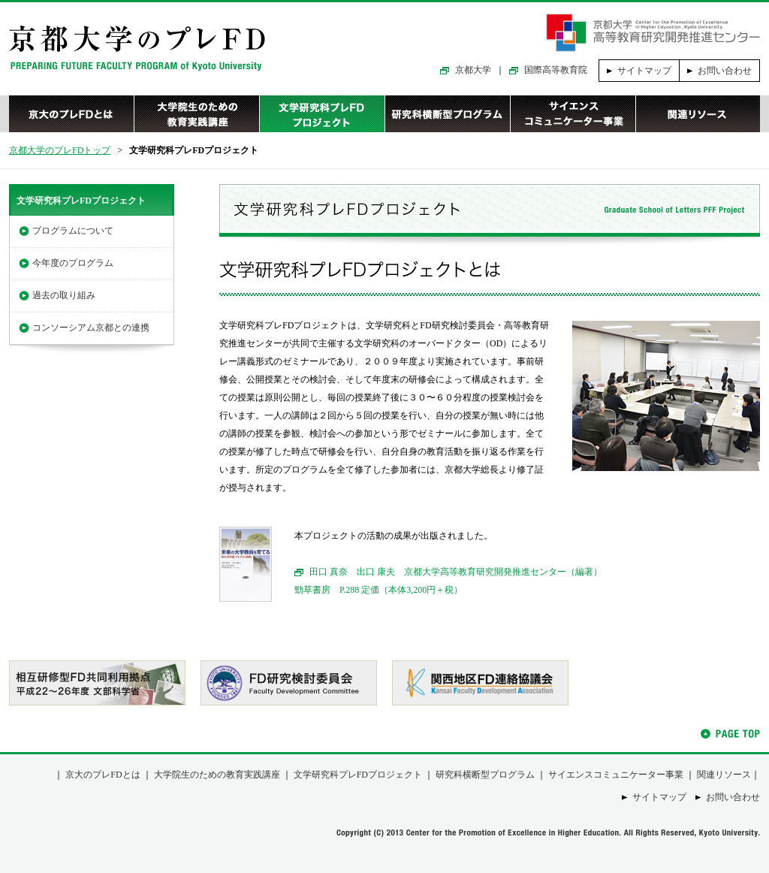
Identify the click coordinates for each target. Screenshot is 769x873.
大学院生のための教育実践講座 (196, 113)
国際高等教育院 (555, 70)
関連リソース (697, 113)
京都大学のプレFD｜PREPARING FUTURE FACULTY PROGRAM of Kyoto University (137, 48)
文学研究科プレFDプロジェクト (321, 113)
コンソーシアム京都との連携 (90, 327)
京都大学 (473, 70)
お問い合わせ (725, 70)
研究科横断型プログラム (447, 113)
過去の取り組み (63, 295)
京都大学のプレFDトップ (59, 150)
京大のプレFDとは (71, 113)
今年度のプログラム (72, 263)
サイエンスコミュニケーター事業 (572, 113)
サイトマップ (644, 70)
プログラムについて (72, 230)
